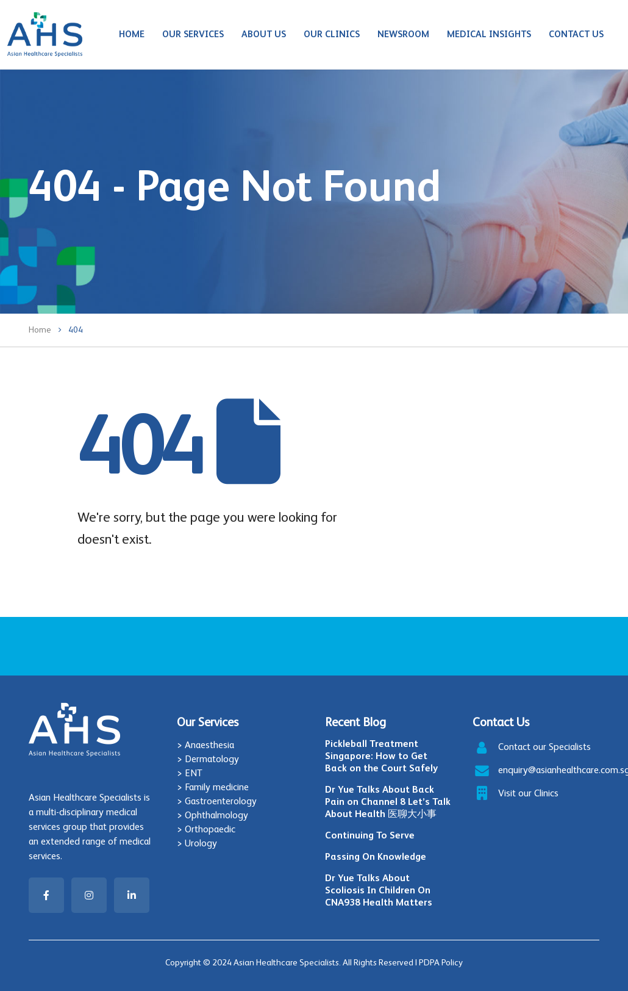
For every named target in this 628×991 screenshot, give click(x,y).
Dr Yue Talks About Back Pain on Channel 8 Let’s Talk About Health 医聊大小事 (388, 802)
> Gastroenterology (217, 801)
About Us (263, 34)
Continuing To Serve (370, 835)
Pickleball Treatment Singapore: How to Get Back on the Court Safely (381, 756)
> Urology (197, 843)
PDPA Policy (441, 962)
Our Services (193, 34)
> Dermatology (208, 759)
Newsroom (403, 34)
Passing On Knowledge (375, 856)
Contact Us (576, 34)
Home (132, 34)
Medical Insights (489, 34)
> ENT (189, 773)
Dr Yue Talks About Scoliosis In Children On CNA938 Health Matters (378, 890)
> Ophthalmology (212, 815)
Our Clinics (332, 34)
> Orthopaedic (206, 829)
